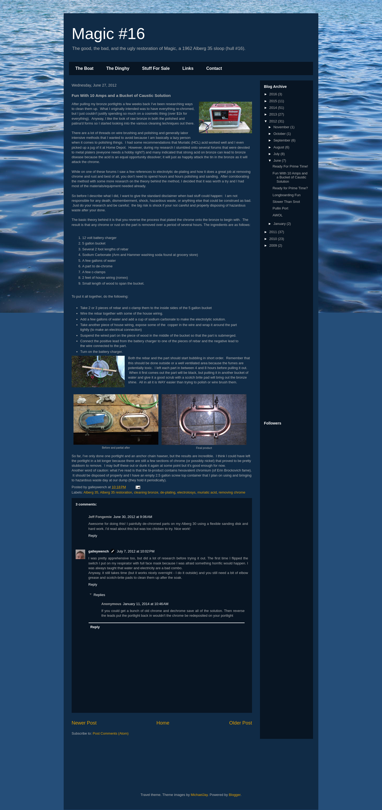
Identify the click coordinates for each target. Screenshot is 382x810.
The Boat (84, 68)
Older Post (240, 723)
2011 (273, 232)
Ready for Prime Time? (290, 188)
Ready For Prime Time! (290, 166)
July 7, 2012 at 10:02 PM (135, 551)
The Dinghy (117, 68)
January (280, 224)
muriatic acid (207, 492)
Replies (99, 595)
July (277, 154)
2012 (273, 121)
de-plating (167, 492)
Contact (214, 68)
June (278, 160)
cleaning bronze (146, 492)
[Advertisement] (285, 334)
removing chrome (232, 492)
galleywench (98, 551)
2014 (273, 108)
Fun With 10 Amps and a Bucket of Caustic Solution (289, 177)
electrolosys (186, 492)
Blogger (235, 795)
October (280, 134)
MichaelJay (199, 795)
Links (188, 68)
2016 (273, 94)
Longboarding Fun (286, 195)
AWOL (277, 215)
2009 (273, 245)
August (279, 147)
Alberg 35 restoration (116, 492)
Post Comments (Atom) (111, 733)
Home (163, 723)
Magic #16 (108, 33)
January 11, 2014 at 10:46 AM (145, 604)
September (282, 140)
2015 (273, 101)
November (282, 127)
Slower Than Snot (286, 202)
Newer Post (84, 723)
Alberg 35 (91, 492)
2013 (273, 114)
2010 (273, 239)
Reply (92, 536)
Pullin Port (280, 208)
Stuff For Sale (156, 68)
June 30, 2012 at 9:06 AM (132, 517)
